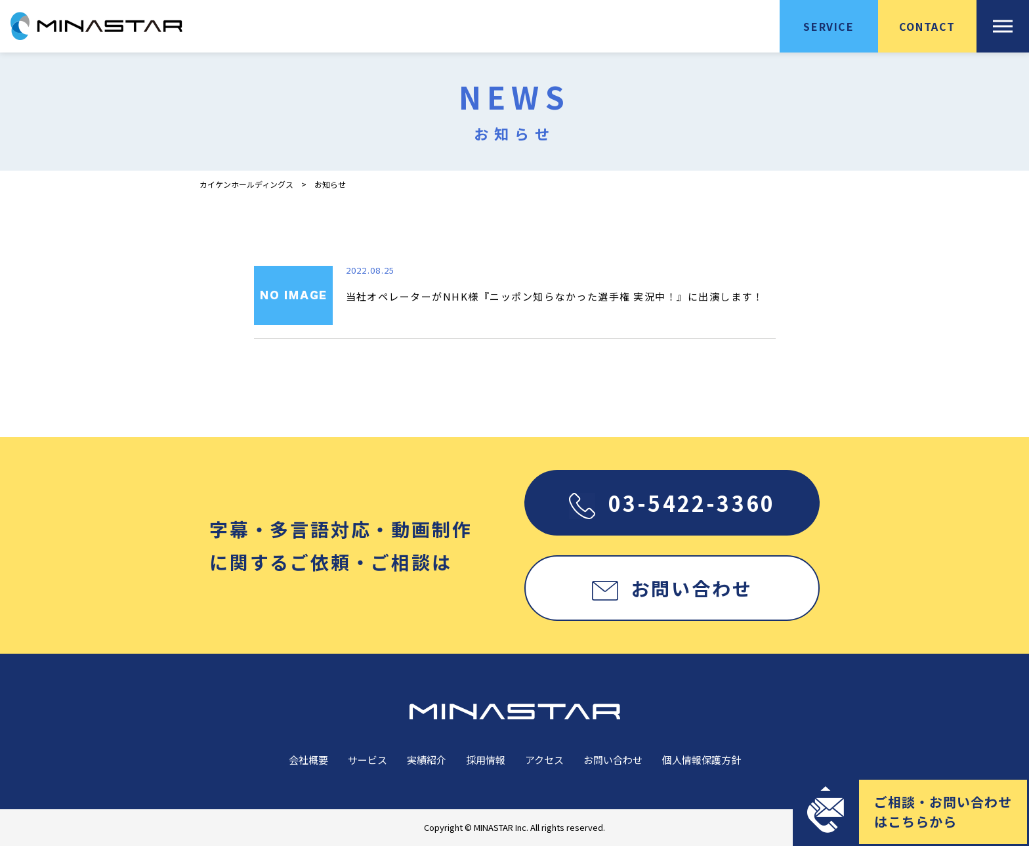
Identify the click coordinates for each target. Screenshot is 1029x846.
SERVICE (828, 26)
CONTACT (927, 26)
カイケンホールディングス (246, 184)
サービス (367, 760)
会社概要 (308, 760)
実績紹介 (426, 760)
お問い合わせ (672, 588)
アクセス (544, 760)
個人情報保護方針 (701, 760)
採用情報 (485, 760)
